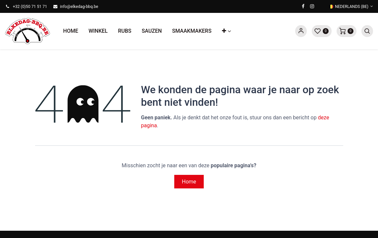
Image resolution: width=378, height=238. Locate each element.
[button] (226, 31)
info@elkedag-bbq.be (79, 6)
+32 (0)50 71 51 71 (30, 6)
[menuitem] (70, 31)
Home (189, 181)
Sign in (301, 31)
